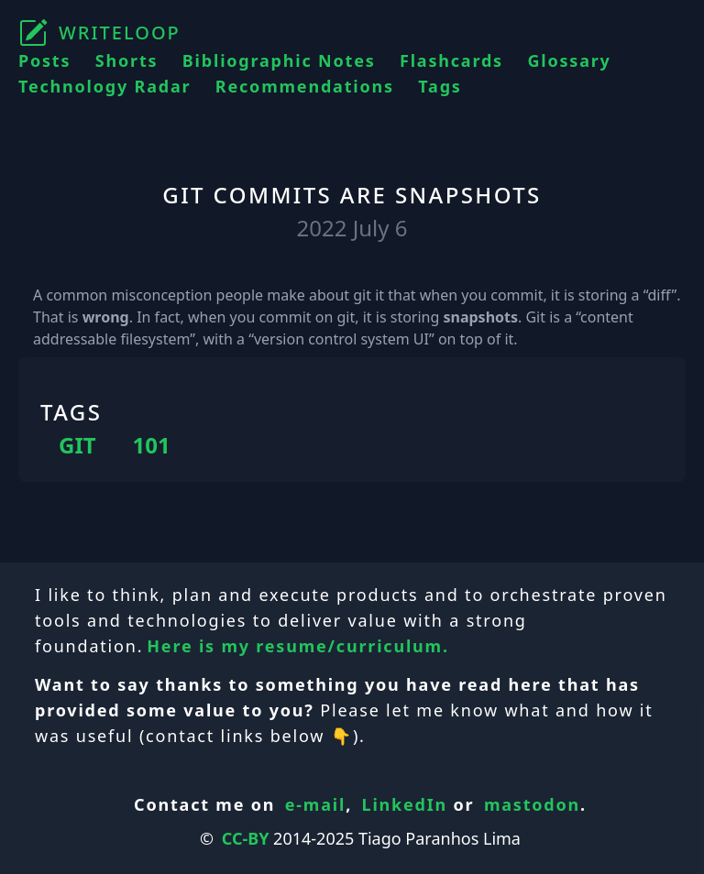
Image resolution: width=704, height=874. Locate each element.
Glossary (568, 60)
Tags (439, 86)
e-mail (315, 804)
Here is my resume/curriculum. (298, 646)
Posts (44, 60)
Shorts (127, 60)
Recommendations (304, 86)
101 (151, 445)
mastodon (532, 804)
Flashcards (451, 60)
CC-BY (246, 838)
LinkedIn (405, 804)
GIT (77, 445)
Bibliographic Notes (279, 60)
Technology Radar (104, 86)
